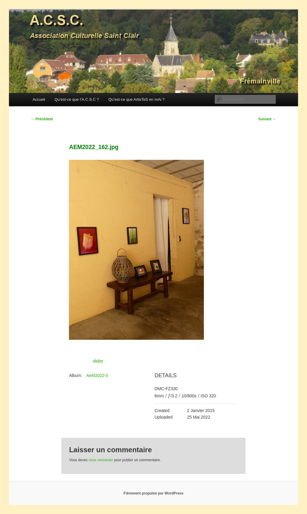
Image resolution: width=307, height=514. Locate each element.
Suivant (267, 119)
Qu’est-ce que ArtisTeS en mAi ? (136, 99)
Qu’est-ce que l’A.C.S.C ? (77, 99)
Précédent (42, 119)
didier (98, 361)
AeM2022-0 (97, 375)
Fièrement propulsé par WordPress (153, 493)
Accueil (38, 99)
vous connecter (101, 460)
